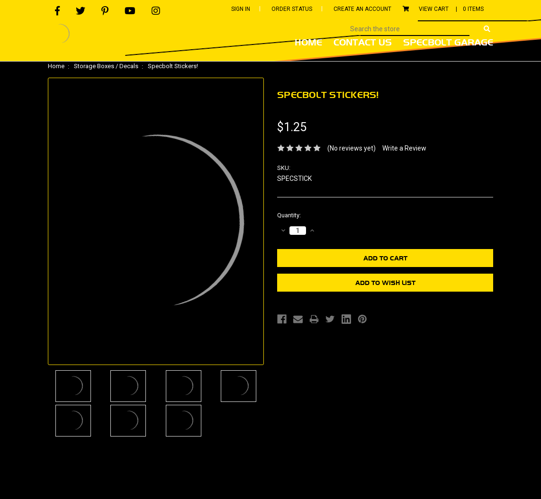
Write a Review (404, 148)
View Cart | (443, 9)
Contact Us (363, 42)
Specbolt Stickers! (173, 66)
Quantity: (289, 215)
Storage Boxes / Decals (106, 66)
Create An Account (362, 9)
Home (308, 42)
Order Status (291, 9)
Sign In (240, 9)
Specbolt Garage (448, 42)
